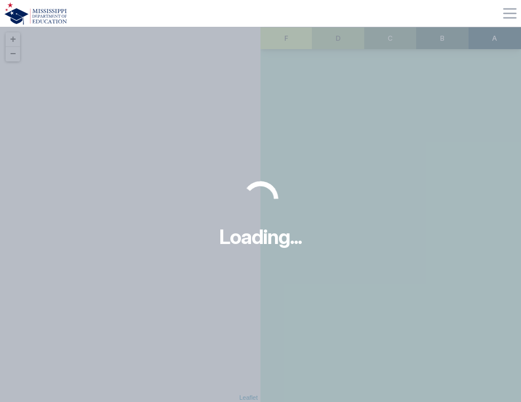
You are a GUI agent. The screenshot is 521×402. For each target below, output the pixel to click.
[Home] (35, 13)
